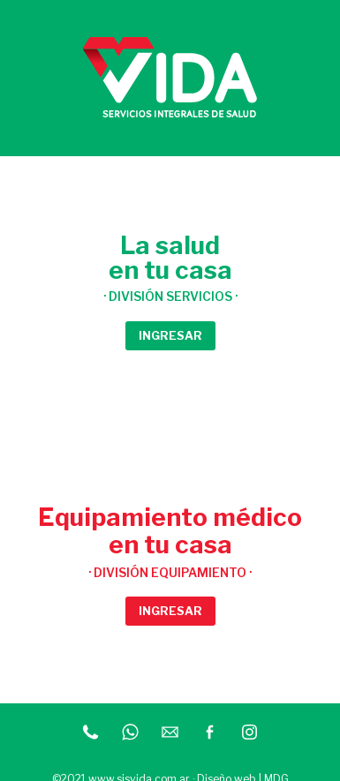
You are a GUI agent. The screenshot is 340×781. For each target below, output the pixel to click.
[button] (170, 335)
